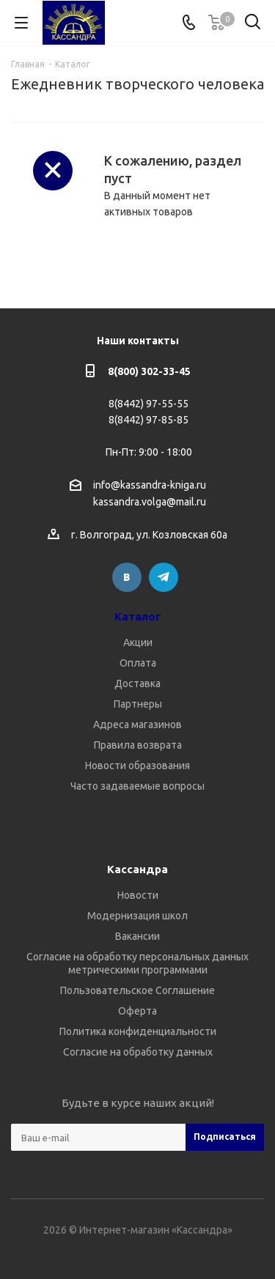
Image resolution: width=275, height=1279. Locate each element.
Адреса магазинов (137, 724)
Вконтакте (127, 577)
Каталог (137, 616)
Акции (138, 642)
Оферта (137, 1011)
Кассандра (137, 869)
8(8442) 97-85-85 (148, 420)
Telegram (163, 577)
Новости (137, 895)
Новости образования (137, 765)
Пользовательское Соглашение (137, 990)
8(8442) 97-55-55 (148, 403)
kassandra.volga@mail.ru (149, 502)
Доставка (137, 683)
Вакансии (137, 936)
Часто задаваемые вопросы (137, 786)
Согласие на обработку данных (138, 1052)
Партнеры (138, 704)
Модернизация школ (137, 916)
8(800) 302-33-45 (149, 371)
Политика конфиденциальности (137, 1031)
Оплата (138, 663)
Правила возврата (138, 745)
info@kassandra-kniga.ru (149, 485)
